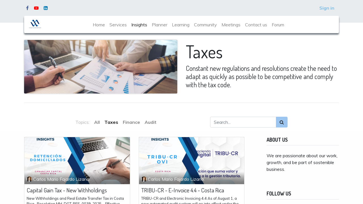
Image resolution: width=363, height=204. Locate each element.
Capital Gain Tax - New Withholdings (67, 190)
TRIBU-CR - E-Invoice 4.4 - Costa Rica (182, 190)
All (97, 122)
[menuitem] (98, 24)
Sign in (326, 8)
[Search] (282, 122)
